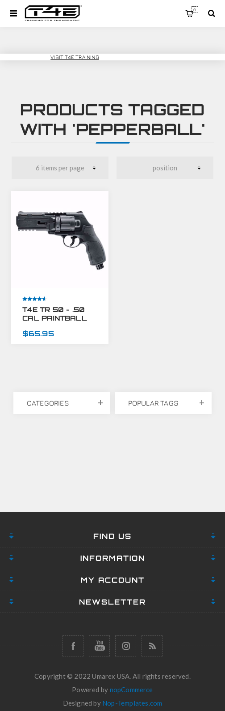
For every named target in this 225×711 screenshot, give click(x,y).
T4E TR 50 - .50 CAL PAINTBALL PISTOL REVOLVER (59, 318)
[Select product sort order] (165, 168)
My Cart (195, 9)
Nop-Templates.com (132, 703)
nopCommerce (131, 690)
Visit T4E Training (74, 57)
